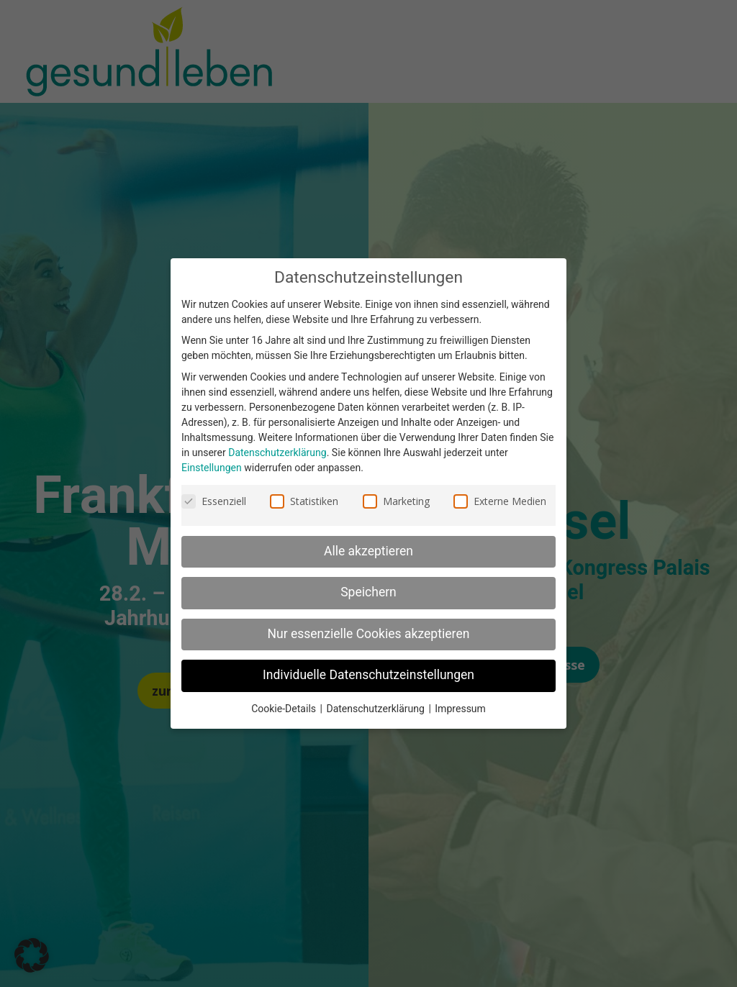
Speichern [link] (368, 592)
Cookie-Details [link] (284, 709)
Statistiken (304, 501)
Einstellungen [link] (211, 468)
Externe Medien (499, 501)
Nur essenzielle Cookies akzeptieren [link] (369, 634)
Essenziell (213, 501)
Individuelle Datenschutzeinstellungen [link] (368, 675)
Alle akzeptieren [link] (368, 551)
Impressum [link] (460, 709)
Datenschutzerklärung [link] (277, 452)
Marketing (396, 501)
